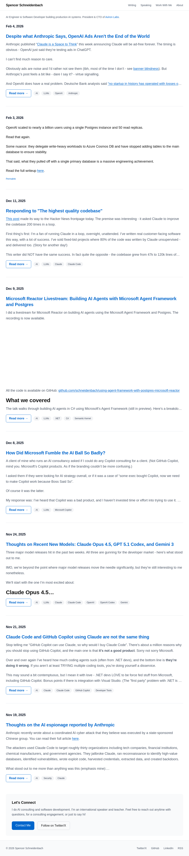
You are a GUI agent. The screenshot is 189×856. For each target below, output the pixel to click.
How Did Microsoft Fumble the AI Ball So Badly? (55, 452)
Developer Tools (104, 690)
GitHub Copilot (82, 690)
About (179, 5)
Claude (58, 264)
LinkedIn (168, 848)
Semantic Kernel (83, 418)
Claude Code (74, 264)
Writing (132, 5)
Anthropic (73, 93)
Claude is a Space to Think (57, 44)
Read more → (18, 93)
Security (47, 778)
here (40, 171)
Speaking (145, 5)
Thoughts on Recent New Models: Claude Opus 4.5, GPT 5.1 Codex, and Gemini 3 (90, 544)
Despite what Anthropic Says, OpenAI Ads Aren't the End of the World (78, 36)
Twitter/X (142, 848)
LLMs (46, 93)
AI (37, 93)
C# (67, 418)
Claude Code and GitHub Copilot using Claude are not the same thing (77, 636)
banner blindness (146, 69)
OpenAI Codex (107, 602)
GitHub (155, 848)
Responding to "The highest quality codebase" (54, 210)
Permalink (11, 179)
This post (12, 219)
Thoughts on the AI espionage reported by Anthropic (60, 724)
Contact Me (23, 825)
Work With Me (164, 5)
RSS (180, 848)
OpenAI (59, 93)
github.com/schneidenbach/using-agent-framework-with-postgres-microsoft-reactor (119, 390)
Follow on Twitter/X (53, 825)
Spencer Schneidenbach (24, 5)
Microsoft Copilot (63, 510)
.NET (57, 418)
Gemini (124, 602)
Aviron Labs (112, 17)
